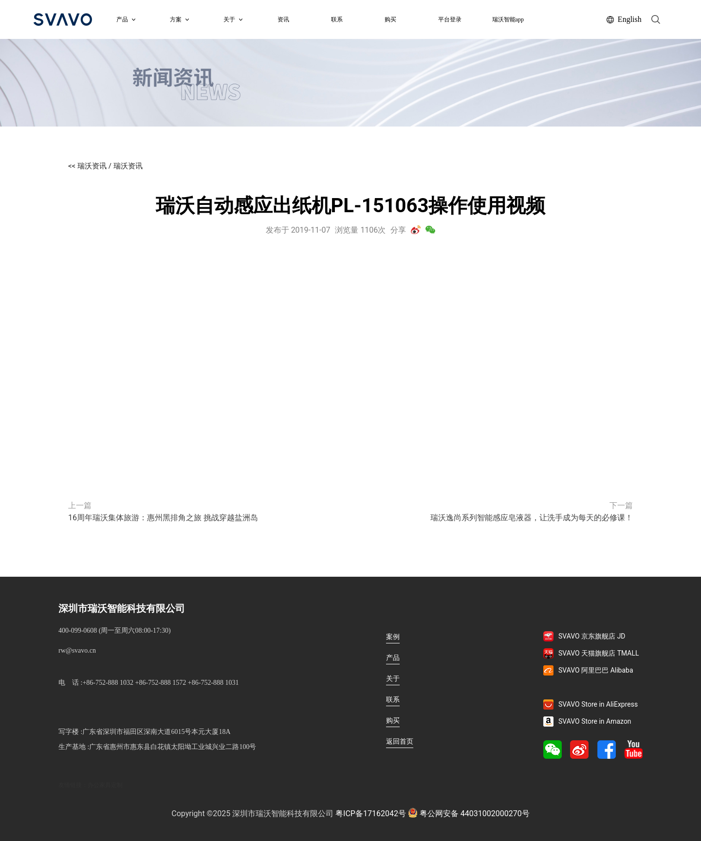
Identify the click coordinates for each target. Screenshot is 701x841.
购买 (390, 19)
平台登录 (449, 19)
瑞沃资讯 (128, 166)
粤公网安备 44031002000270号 (469, 813)
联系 (337, 19)
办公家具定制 (105, 785)
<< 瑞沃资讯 (87, 166)
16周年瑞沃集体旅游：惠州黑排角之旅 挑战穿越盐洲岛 (163, 517)
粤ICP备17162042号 (370, 813)
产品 (125, 19)
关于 (393, 678)
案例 (393, 636)
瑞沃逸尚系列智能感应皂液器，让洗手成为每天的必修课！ (531, 517)
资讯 (283, 19)
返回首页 (399, 741)
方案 (179, 19)
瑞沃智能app (508, 19)
